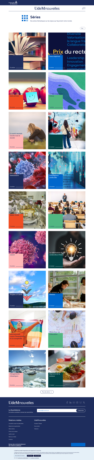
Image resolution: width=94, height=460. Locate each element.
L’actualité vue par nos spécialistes (16, 426)
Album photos (12, 431)
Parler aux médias (12, 439)
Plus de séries (46, 394)
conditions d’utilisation (35, 457)
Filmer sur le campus (13, 434)
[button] (83, 9)
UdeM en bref (12, 436)
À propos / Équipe (38, 426)
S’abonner (36, 431)
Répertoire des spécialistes (14, 428)
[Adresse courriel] (56, 413)
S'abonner (81, 413)
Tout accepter (37, 455)
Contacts (11, 442)
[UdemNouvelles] (47, 9)
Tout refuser (30, 455)
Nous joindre (37, 428)
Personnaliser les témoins (20, 455)
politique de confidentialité (23, 457)
